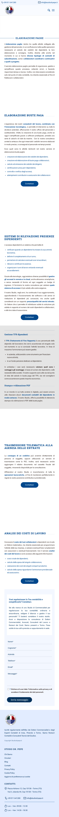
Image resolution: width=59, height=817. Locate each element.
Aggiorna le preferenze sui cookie (17, 777)
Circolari (7, 758)
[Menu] (53, 10)
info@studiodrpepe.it (49, 2)
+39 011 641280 (9, 2)
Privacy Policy (9, 769)
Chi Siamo (8, 754)
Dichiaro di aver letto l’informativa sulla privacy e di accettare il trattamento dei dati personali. (31, 690)
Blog (6, 762)
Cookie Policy (9, 773)
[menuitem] (47, 10)
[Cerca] (47, 10)
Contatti (7, 766)
